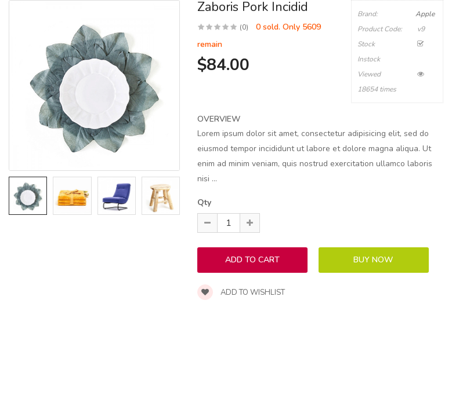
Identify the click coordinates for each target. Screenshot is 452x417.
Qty (204, 202)
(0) (244, 27)
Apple (425, 14)
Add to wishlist (241, 292)
